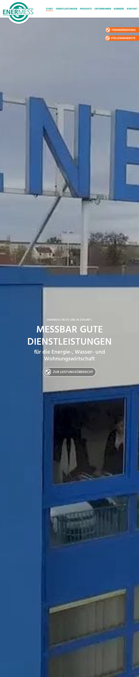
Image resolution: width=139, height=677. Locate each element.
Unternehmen (102, 9)
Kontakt (132, 9)
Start (49, 9)
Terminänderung (123, 30)
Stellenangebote (123, 38)
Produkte (86, 9)
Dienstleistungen (66, 9)
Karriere (119, 9)
